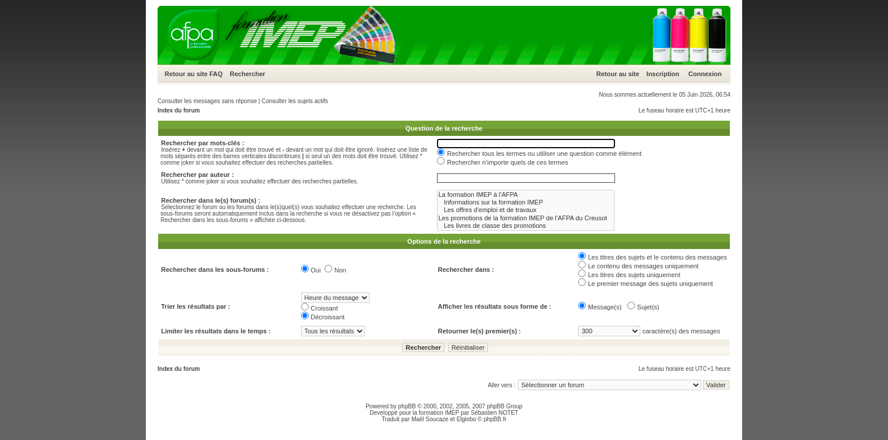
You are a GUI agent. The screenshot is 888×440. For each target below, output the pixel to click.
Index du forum (179, 110)
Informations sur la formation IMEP (525, 202)
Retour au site (186, 73)
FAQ (216, 73)
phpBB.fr (495, 419)
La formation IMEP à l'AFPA (525, 195)
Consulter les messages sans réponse (207, 101)
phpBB (407, 406)
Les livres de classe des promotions (525, 226)
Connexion (705, 73)
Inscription (663, 73)
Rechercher (247, 73)
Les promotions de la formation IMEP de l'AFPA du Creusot (525, 218)
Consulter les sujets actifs (295, 101)
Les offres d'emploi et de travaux (525, 210)
